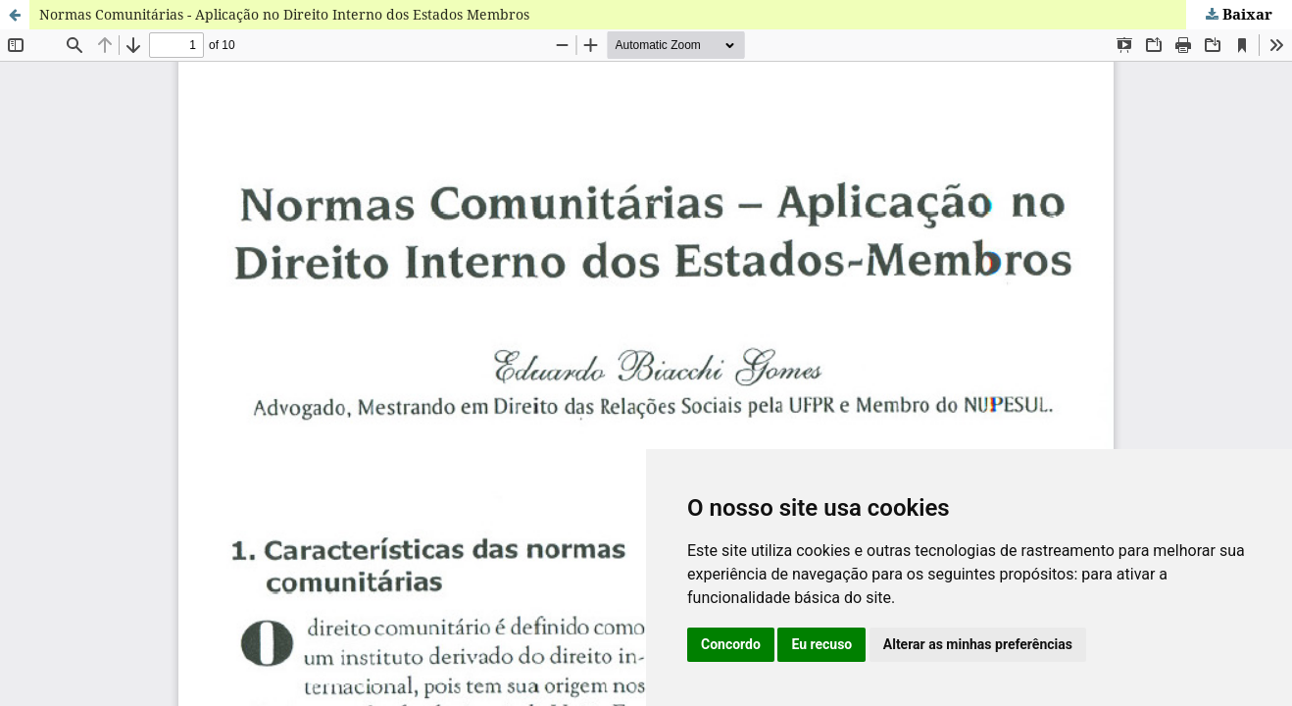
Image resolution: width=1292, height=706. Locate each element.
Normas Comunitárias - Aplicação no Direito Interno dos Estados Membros (284, 14)
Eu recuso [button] (821, 644)
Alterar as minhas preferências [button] (977, 644)
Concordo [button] (731, 644)
